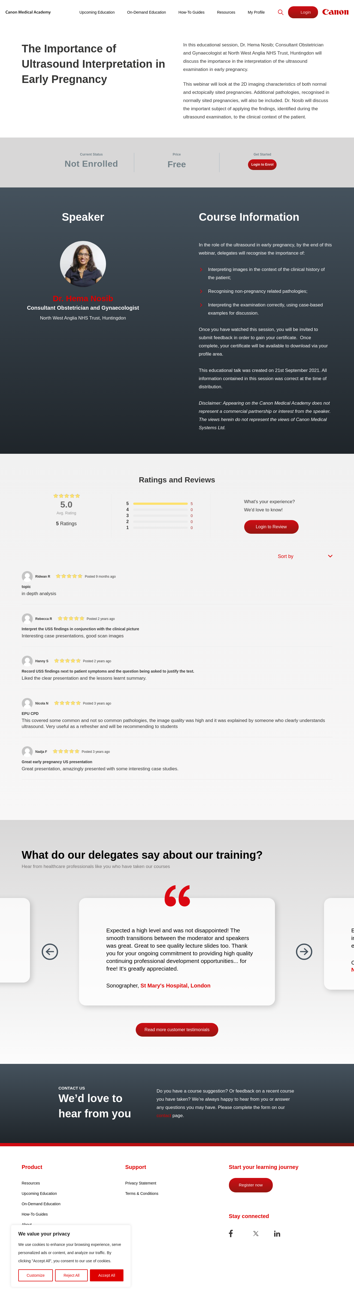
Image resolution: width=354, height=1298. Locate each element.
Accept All (106, 1275)
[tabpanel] (177, 239)
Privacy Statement (140, 1183)
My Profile (254, 12)
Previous (50, 952)
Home (64, 12)
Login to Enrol (262, 164)
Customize (36, 1275)
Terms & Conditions (141, 1193)
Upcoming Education (98, 12)
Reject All (71, 1275)
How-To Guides (191, 12)
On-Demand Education (146, 12)
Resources (225, 12)
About (27, 1224)
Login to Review (271, 526)
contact (164, 1115)
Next (304, 952)
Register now (251, 1185)
